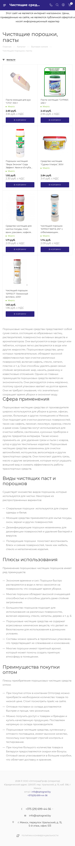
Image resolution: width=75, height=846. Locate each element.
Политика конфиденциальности (40, 836)
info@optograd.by (41, 791)
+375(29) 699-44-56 (37, 795)
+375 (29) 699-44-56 (38, 809)
